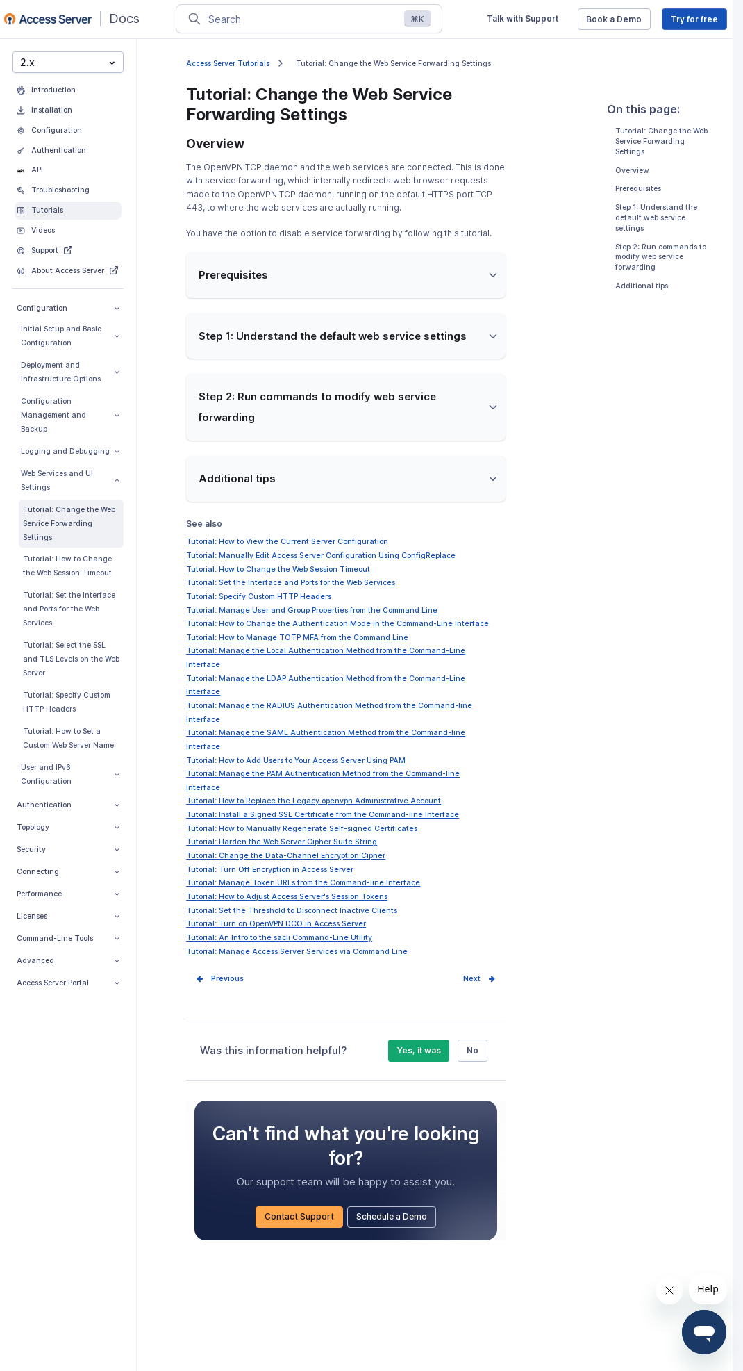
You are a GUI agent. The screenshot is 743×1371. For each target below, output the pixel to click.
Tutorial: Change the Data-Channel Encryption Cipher (285, 855)
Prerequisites (638, 188)
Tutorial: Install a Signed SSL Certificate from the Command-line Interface (322, 814)
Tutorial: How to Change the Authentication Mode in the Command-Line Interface (337, 623)
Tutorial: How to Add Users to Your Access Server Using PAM (296, 760)
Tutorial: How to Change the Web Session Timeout (67, 566)
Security (68, 849)
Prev (219, 978)
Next (472, 978)
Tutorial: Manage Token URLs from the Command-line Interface (303, 882)
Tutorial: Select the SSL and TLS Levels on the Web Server (71, 659)
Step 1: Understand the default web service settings (656, 218)
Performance (68, 893)
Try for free (694, 19)
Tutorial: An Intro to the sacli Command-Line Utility (279, 937)
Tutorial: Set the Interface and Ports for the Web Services (69, 609)
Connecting (68, 871)
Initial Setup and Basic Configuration (70, 336)
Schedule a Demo (391, 1216)
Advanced (68, 960)
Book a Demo (614, 19)
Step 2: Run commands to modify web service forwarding (660, 257)
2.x (67, 62)
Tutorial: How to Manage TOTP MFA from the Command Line (297, 637)
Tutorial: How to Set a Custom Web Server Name (68, 738)
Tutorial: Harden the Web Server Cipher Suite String (281, 841)
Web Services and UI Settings (70, 480)
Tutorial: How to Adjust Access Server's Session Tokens (286, 896)
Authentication (68, 805)
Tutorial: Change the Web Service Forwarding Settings (69, 523)
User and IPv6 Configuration (70, 774)
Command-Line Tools (68, 938)
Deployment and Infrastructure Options (70, 372)
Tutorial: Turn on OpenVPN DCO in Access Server (276, 923)
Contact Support (299, 1216)
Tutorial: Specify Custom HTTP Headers (66, 702)
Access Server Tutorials (227, 63)
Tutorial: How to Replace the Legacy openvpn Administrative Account (313, 800)
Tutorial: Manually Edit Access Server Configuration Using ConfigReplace (321, 555)
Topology (68, 827)
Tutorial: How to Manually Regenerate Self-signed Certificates (301, 828)
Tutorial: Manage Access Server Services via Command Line (297, 951)
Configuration (68, 308)
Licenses (68, 916)
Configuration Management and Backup (70, 415)
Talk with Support (522, 18)
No (472, 1050)
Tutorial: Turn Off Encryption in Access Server (269, 869)
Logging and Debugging (70, 451)
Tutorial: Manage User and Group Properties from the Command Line (311, 610)
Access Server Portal (68, 982)
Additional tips (641, 285)
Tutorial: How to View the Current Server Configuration (287, 541)
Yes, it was (419, 1050)
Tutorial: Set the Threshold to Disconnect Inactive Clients (291, 910)
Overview (632, 169)
